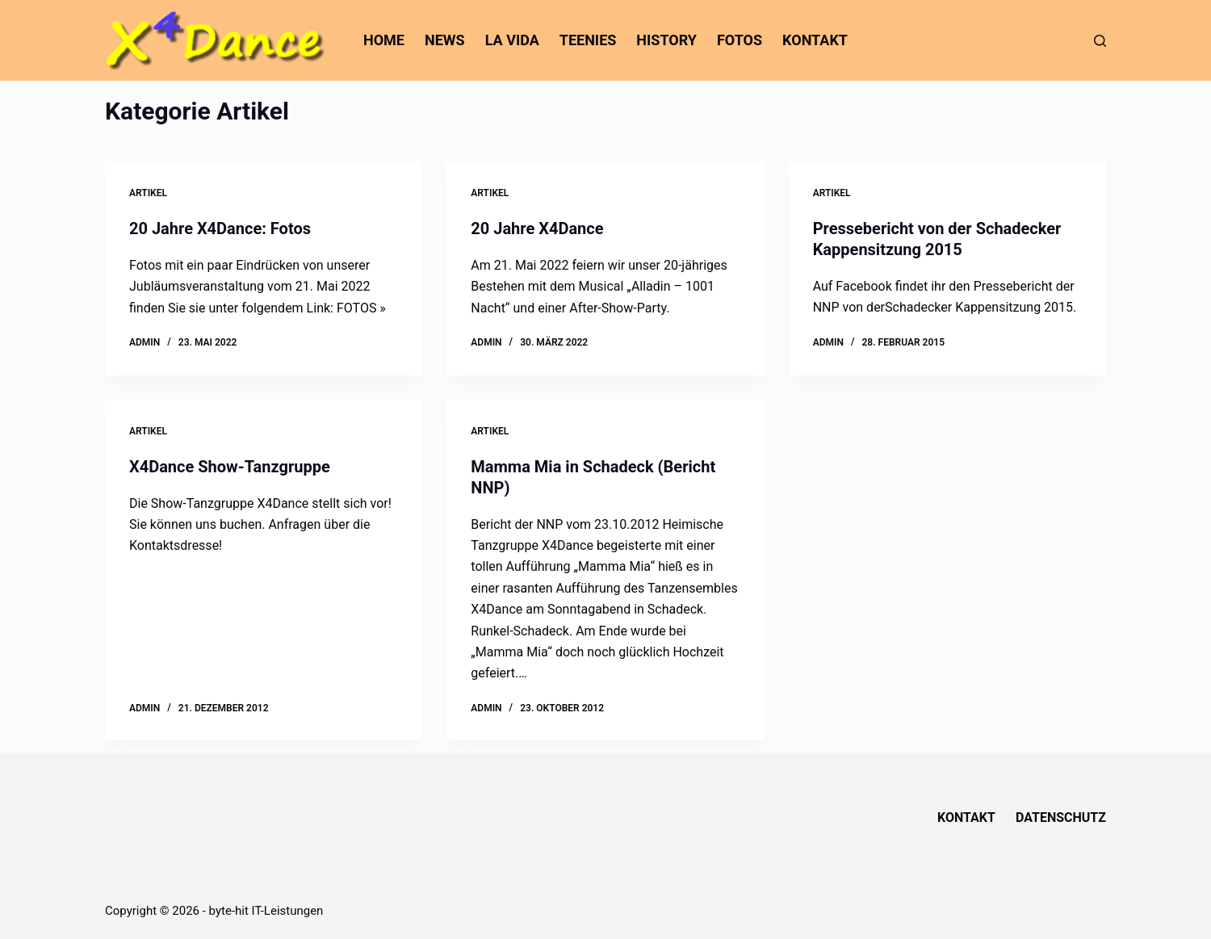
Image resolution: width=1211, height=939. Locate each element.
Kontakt (815, 39)
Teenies (588, 39)
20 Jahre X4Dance (537, 228)
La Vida (512, 39)
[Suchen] (1100, 41)
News (445, 39)
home (383, 39)
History (666, 39)
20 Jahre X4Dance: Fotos (220, 228)
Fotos (739, 39)
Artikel (148, 193)
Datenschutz (1061, 817)
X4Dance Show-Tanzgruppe (229, 466)
